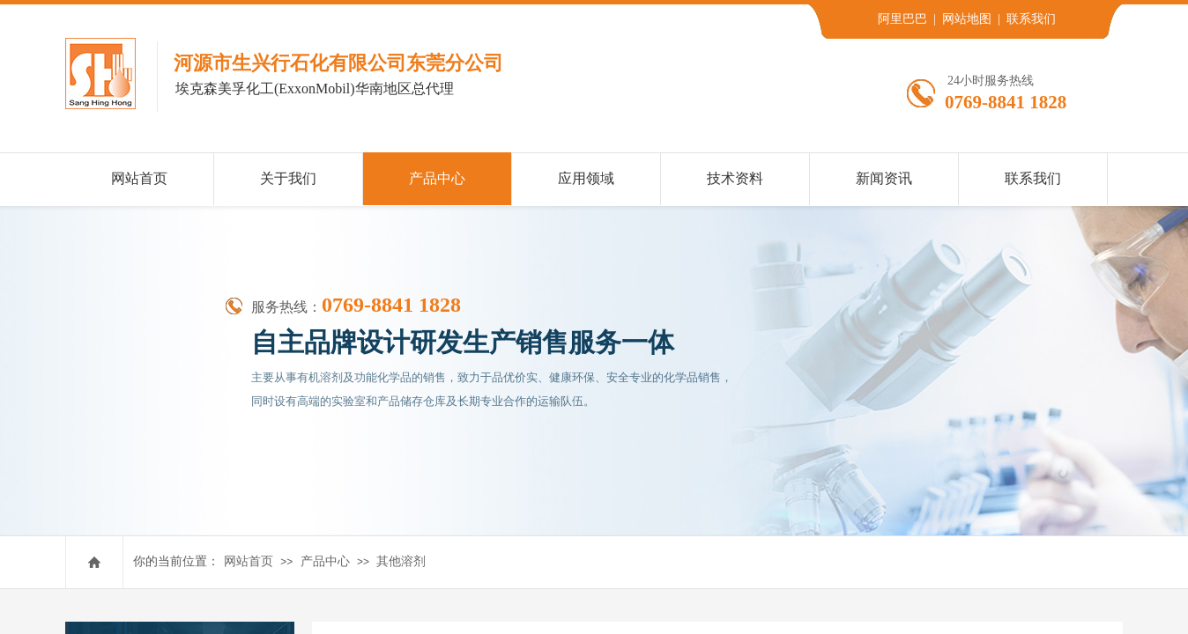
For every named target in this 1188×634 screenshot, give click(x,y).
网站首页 (248, 561)
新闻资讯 (884, 178)
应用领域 (586, 178)
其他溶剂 (401, 561)
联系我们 (1033, 178)
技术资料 (735, 178)
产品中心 (325, 561)
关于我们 (288, 178)
